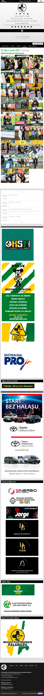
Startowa (11, 665)
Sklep (26, 665)
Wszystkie (5, 46)
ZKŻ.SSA (31, 665)
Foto (18, 37)
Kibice (19, 46)
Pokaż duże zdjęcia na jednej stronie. (12, 53)
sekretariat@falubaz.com (11, 677)
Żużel (13, 46)
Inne (24, 46)
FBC (36, 665)
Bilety (21, 665)
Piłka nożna (32, 46)
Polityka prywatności (6, 680)
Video (26, 37)
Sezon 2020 (36, 44)
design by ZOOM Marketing (32, 693)
